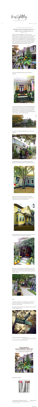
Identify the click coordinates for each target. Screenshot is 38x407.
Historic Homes (19, 27)
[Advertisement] (19, 8)
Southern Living (30, 27)
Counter (28, 400)
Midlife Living (24, 27)
